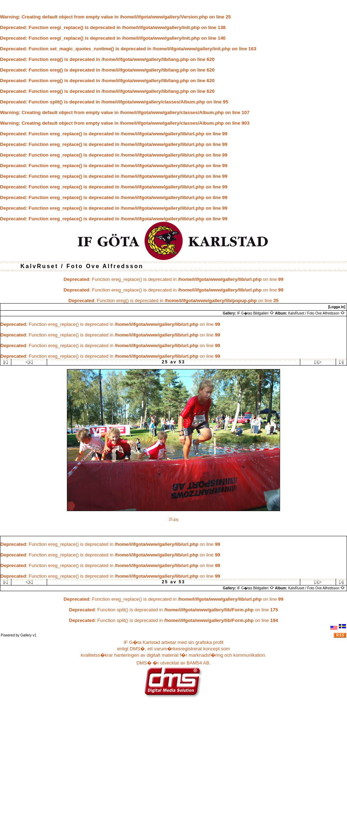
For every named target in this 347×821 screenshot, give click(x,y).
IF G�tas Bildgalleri (255, 313)
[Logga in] (336, 307)
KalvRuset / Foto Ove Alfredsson (316, 313)
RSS (340, 635)
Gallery (26, 635)
